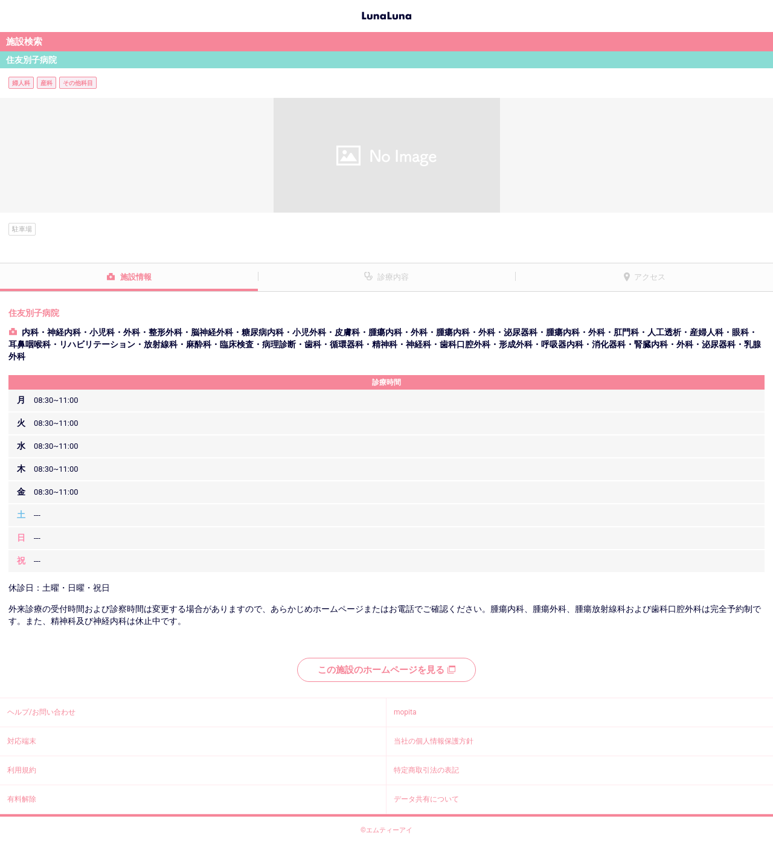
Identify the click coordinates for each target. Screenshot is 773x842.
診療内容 (393, 276)
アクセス (650, 276)
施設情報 (136, 276)
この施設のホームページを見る (386, 669)
